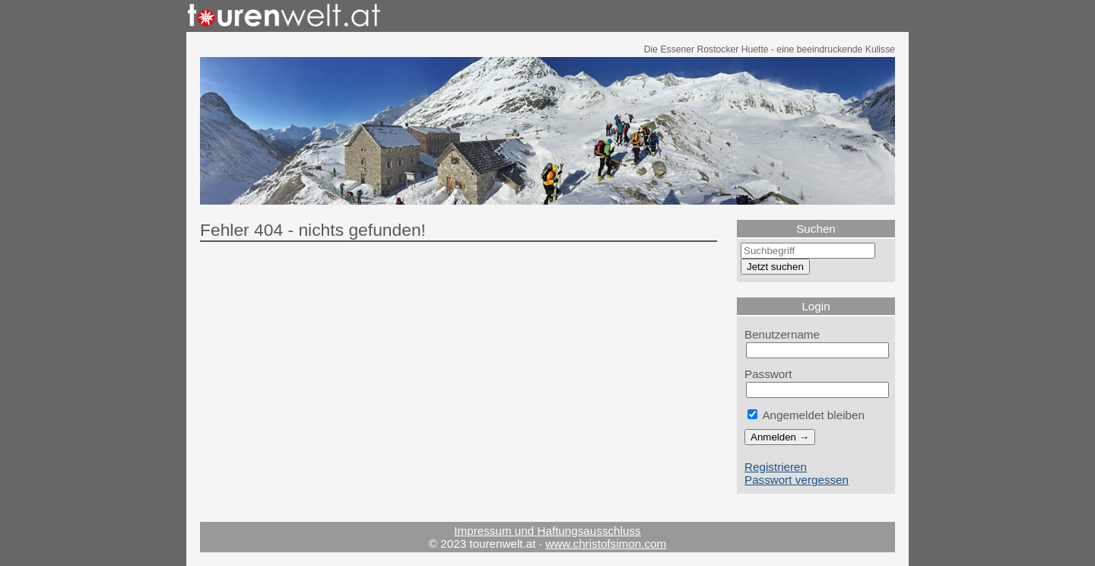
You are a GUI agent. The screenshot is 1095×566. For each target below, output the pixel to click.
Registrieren (775, 466)
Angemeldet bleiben (806, 415)
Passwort (768, 373)
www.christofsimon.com (605, 543)
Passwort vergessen (796, 479)
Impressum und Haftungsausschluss (547, 530)
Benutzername (782, 334)
